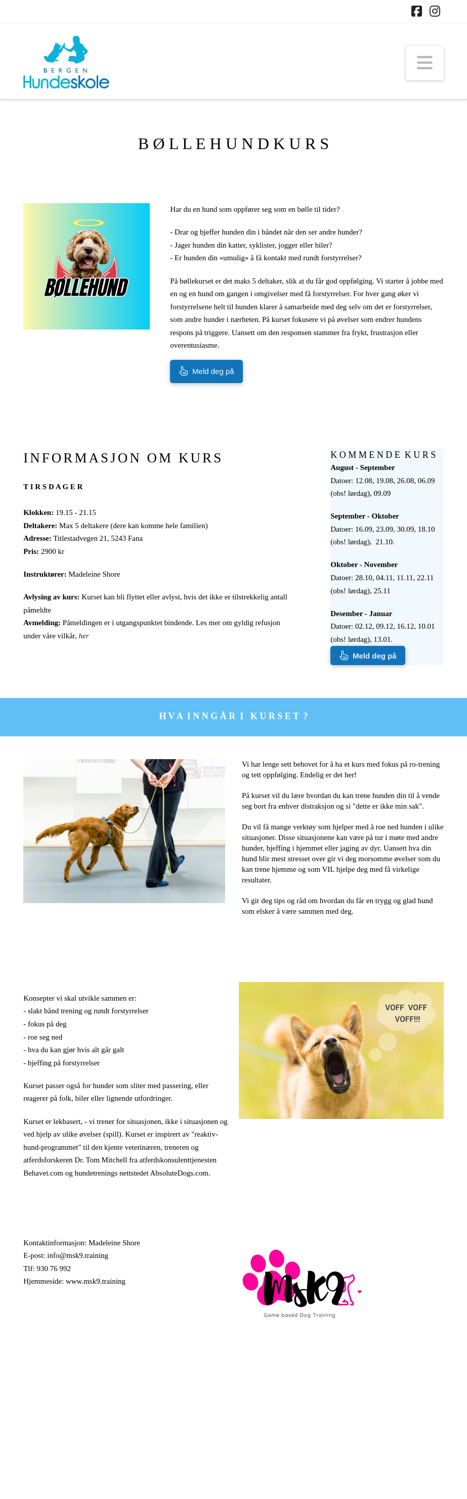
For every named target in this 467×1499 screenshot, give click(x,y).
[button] (425, 63)
